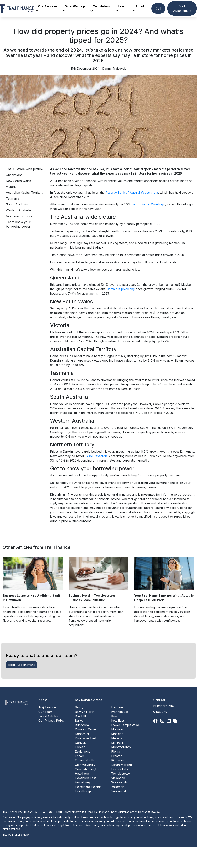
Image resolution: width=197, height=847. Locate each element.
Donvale (80, 742)
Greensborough (86, 769)
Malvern (117, 729)
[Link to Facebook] (156, 720)
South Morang (121, 765)
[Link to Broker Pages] (175, 720)
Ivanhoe (117, 707)
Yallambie (118, 787)
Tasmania (12, 198)
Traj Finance (47, 707)
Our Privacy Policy (51, 720)
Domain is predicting (121, 289)
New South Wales (18, 181)
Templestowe (120, 773)
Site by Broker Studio (16, 834)
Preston (116, 756)
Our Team (45, 712)
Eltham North (84, 760)
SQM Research (96, 456)
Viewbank (118, 778)
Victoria (11, 187)
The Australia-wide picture (24, 169)
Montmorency (121, 747)
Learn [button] (121, 8)
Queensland (14, 175)
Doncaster (82, 734)
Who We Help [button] (74, 8)
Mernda (116, 738)
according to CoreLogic (149, 204)
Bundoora (82, 725)
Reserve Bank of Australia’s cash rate (131, 192)
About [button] (138, 8)
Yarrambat (118, 791)
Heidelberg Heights (88, 787)
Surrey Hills (119, 769)
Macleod (117, 734)
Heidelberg (82, 782)
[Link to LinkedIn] (169, 720)
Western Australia (18, 210)
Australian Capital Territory (25, 192)
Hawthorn (82, 773)
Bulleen (80, 720)
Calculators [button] (100, 8)
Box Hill (80, 716)
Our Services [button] (46, 8)
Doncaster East (85, 738)
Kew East (117, 720)
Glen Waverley (85, 765)
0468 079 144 (163, 712)
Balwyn (80, 707)
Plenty (115, 751)
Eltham (79, 756)
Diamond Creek (85, 729)
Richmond (118, 760)
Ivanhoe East (120, 712)
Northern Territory (19, 216)
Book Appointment (182, 8)
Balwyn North (84, 712)
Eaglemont (82, 751)
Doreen (80, 747)
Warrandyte (119, 782)
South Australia (17, 204)
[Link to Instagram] (162, 720)
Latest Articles (48, 716)
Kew (114, 716)
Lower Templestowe (125, 725)
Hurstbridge (83, 791)
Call (158, 8)
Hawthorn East (85, 778)
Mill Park (117, 742)
